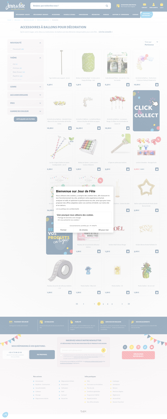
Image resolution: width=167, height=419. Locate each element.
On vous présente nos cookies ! (69, 220)
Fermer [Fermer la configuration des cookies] (63, 230)
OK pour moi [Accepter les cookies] (103, 230)
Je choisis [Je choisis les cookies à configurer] (83, 230)
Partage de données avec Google (69, 218)
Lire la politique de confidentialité (67, 209)
